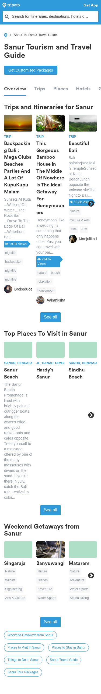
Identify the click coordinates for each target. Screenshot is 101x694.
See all (50, 317)
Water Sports (46, 598)
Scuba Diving (79, 598)
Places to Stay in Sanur (68, 647)
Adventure (44, 589)
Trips (39, 88)
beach (55, 273)
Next (91, 203)
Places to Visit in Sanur (24, 647)
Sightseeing (13, 589)
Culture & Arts (80, 220)
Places (60, 88)
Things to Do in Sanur (23, 660)
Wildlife (10, 580)
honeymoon (45, 290)
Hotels (83, 88)
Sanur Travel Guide (64, 660)
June (73, 229)
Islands (42, 580)
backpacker (13, 262)
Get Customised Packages (30, 70)
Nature (74, 211)
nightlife (10, 253)
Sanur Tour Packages (23, 672)
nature (42, 273)
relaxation (44, 282)
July (84, 229)
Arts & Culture (15, 598)
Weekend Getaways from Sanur (30, 635)
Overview (15, 88)
